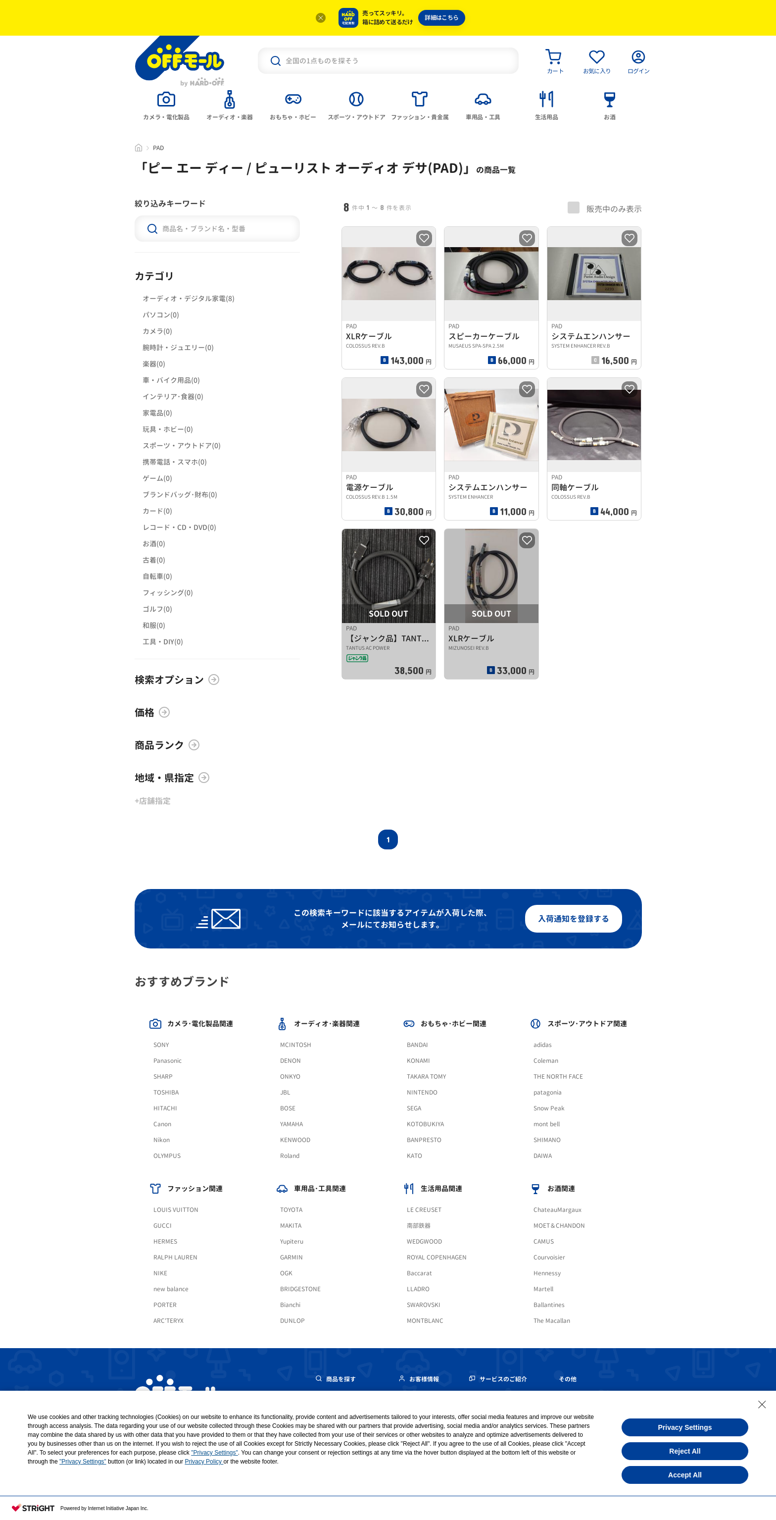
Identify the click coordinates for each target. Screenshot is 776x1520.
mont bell (547, 1124)
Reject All (684, 1451)
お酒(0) (154, 543)
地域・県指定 (172, 778)
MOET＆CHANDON (559, 1225)
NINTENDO (422, 1092)
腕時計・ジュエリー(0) (178, 347)
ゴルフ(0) (157, 609)
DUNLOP (292, 1320)
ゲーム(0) (157, 478)
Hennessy (547, 1273)
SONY (161, 1045)
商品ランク (167, 745)
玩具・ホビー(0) (168, 429)
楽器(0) (154, 363)
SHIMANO (547, 1140)
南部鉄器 (419, 1225)
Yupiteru (291, 1241)
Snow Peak (549, 1108)
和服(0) (154, 625)
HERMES (165, 1241)
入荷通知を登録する (573, 918)
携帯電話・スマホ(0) (175, 462)
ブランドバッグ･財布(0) (180, 494)
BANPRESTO (424, 1140)
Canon (162, 1124)
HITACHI (165, 1108)
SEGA (414, 1108)
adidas (543, 1045)
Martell (543, 1289)
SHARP (163, 1076)
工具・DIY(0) (163, 641)
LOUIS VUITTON (175, 1210)
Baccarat (419, 1273)
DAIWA (543, 1156)
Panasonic (167, 1060)
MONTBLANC (425, 1320)
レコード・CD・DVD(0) (179, 527)
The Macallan (552, 1320)
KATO (414, 1156)
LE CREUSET (424, 1210)
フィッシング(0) (168, 592)
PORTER (165, 1305)
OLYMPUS (167, 1156)
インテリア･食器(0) (173, 396)
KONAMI (418, 1060)
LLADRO (418, 1289)
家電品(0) (157, 413)
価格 (152, 712)
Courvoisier (549, 1257)
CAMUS (544, 1241)
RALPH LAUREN (175, 1257)
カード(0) (157, 511)
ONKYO (290, 1076)
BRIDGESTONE (300, 1289)
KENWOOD (295, 1140)
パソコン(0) (161, 314)
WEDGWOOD (424, 1241)
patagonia (548, 1092)
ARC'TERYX (168, 1320)
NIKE (160, 1273)
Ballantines (549, 1305)
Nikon (161, 1140)
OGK (286, 1273)
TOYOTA (291, 1210)
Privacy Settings (685, 1427)
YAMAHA (291, 1124)
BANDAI (417, 1045)
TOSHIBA (166, 1092)
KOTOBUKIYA (425, 1124)
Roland (289, 1156)
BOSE (287, 1108)
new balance (171, 1289)
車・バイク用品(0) (171, 380)
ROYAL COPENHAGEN (437, 1257)
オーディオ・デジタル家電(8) (189, 298)
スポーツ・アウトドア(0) (182, 445)
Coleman (546, 1060)
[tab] (166, 104)
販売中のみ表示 (605, 208)
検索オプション (177, 679)
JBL (285, 1092)
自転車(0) (157, 576)
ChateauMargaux (558, 1210)
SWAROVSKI (423, 1305)
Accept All (685, 1475)
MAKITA (290, 1225)
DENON (290, 1060)
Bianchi (290, 1305)
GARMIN (291, 1257)
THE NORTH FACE (558, 1076)
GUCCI (162, 1225)
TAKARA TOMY (426, 1076)
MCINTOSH (295, 1045)
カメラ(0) (157, 331)
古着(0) (154, 560)
